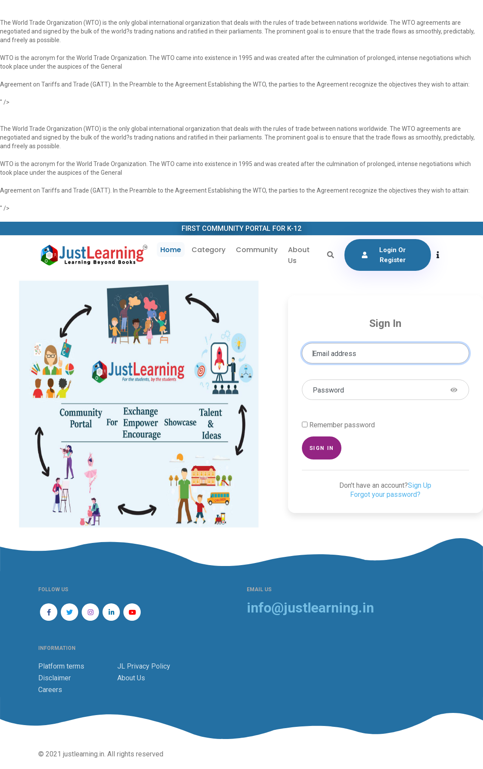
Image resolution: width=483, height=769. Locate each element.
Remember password (342, 425)
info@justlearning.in (310, 608)
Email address (334, 354)
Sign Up (419, 485)
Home (170, 250)
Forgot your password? (385, 494)
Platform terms (61, 666)
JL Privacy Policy (143, 666)
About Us (299, 255)
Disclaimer (54, 678)
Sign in (321, 448)
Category (208, 250)
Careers (50, 690)
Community (257, 250)
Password (328, 390)
